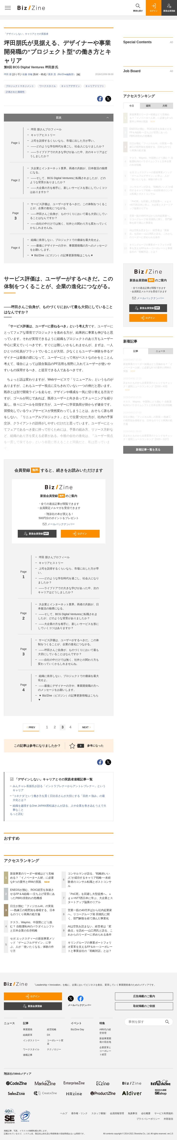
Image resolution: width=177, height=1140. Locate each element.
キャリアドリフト (94, 86)
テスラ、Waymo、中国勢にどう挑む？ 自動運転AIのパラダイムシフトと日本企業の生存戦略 (32, 926)
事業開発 (27, 1029)
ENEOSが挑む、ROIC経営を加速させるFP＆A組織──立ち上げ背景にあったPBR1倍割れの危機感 (32, 894)
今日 (131, 105)
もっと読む (17, 813)
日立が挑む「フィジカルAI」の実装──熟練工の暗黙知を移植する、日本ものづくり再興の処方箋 (32, 910)
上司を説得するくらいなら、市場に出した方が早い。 (63, 140)
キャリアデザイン (70, 86)
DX (48, 1035)
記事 (135, 351)
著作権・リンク (79, 1113)
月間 (164, 105)
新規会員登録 (36, 534)
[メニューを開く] (8, 8)
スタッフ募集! (98, 1113)
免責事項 (132, 1113)
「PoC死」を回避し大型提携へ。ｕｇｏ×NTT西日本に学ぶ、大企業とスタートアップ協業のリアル (90, 898)
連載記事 (27, 1055)
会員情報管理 (117, 1113)
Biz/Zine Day (77, 1029)
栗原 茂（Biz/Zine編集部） (62, 74)
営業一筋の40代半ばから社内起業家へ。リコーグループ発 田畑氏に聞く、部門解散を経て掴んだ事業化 (90, 914)
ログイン (79, 534)
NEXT (87, 727)
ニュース (160, 351)
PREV (30, 727)
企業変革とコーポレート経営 (105, 1051)
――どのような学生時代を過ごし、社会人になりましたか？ (67, 146)
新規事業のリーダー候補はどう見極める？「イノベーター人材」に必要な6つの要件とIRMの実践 (32, 877)
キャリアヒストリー (43, 135)
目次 (83, 118)
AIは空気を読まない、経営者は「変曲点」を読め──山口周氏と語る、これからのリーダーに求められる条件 (90, 930)
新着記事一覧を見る (148, 449)
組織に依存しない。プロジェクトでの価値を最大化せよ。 (66, 239)
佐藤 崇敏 (27, 74)
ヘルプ (63, 1113)
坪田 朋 (8, 74)
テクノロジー (54, 1049)
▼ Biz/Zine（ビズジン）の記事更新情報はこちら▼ (62, 255)
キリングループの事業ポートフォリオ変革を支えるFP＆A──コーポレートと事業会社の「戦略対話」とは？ (90, 946)
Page (15, 142)
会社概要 (145, 1113)
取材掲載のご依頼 (144, 1006)
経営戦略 (51, 1029)
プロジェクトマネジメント (20, 86)
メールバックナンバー (59, 524)
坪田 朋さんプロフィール (46, 129)
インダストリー (31, 1040)
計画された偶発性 (15, 92)
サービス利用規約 (163, 1113)
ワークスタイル (47, 86)
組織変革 (27, 1035)
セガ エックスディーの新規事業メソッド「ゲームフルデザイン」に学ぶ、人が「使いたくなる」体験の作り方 (150, 176)
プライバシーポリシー (148, 1119)
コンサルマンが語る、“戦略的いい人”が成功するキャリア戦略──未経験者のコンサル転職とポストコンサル (151, 190)
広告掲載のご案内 (144, 996)
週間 (148, 105)
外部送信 (168, 1119)
